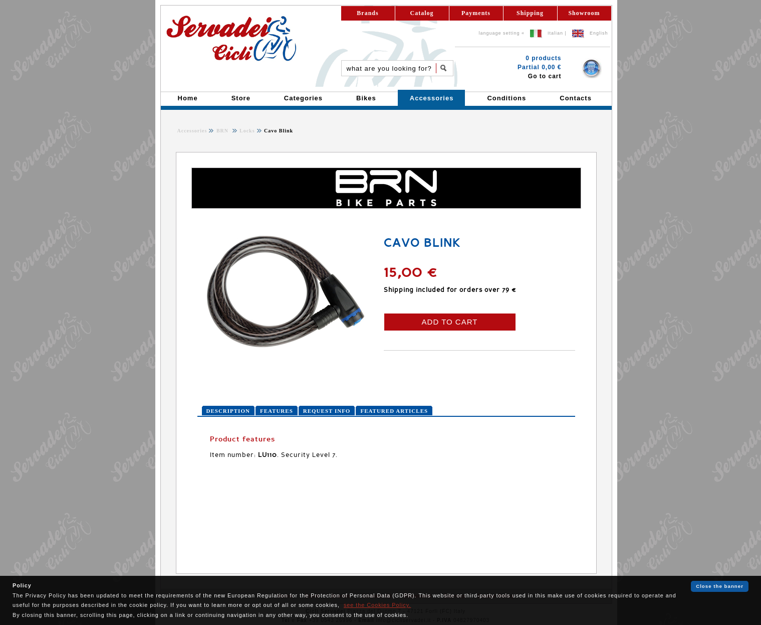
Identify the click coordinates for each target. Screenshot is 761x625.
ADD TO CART (450, 322)
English (599, 33)
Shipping (530, 13)
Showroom (584, 13)
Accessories (192, 130)
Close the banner (719, 586)
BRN (223, 130)
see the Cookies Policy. (377, 605)
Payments (475, 13)
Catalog (422, 13)
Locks (246, 130)
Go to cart (545, 76)
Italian (555, 33)
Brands (367, 13)
